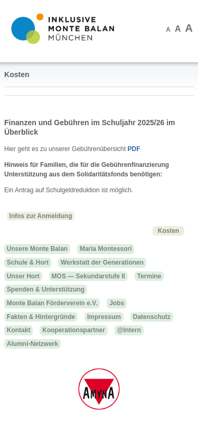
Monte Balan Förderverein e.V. (52, 303)
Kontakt (19, 330)
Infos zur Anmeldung (41, 216)
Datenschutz (152, 317)
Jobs (116, 303)
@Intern (129, 330)
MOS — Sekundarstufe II (88, 276)
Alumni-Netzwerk (32, 344)
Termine (149, 276)
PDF (133, 149)
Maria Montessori (106, 248)
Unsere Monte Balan (37, 248)
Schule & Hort (28, 262)
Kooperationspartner (73, 330)
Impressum (104, 317)
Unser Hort (23, 276)
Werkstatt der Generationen (102, 262)
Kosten (169, 230)
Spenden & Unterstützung (45, 289)
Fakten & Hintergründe (41, 317)
